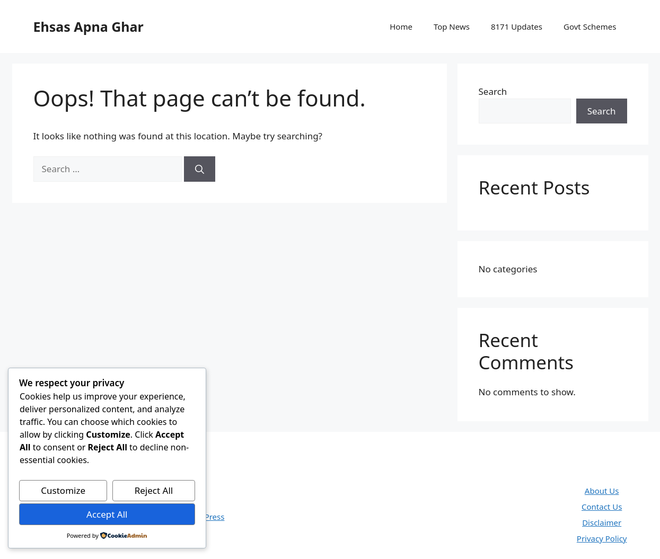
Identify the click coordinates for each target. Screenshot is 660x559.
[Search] (199, 169)
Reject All (154, 490)
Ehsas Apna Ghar (88, 26)
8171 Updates (516, 26)
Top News (452, 26)
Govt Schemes (590, 26)
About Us (602, 490)
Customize (63, 490)
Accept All (106, 514)
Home (401, 26)
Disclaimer (601, 522)
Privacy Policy (602, 538)
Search (493, 91)
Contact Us (602, 506)
